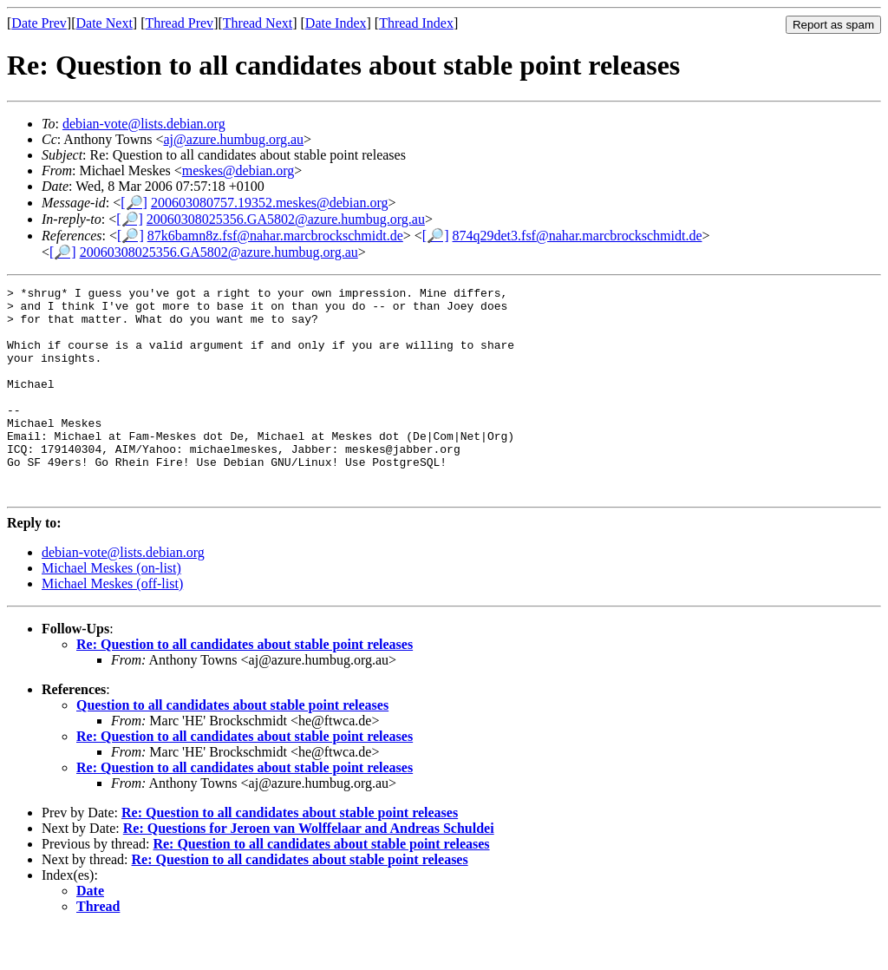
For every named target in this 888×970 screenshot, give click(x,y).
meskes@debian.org (238, 170)
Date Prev (39, 23)
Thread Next (257, 23)
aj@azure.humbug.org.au (234, 139)
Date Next (104, 23)
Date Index (336, 23)
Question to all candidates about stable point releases (232, 746)
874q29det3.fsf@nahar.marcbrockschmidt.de (577, 235)
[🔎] (134, 202)
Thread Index (416, 23)
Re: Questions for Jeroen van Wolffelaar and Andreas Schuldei (308, 869)
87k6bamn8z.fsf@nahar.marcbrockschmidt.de (275, 235)
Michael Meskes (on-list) (111, 609)
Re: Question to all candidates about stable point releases (244, 685)
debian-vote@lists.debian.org (143, 123)
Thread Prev (179, 23)
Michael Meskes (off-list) (112, 625)
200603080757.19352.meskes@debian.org (269, 202)
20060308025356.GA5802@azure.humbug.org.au (286, 219)
